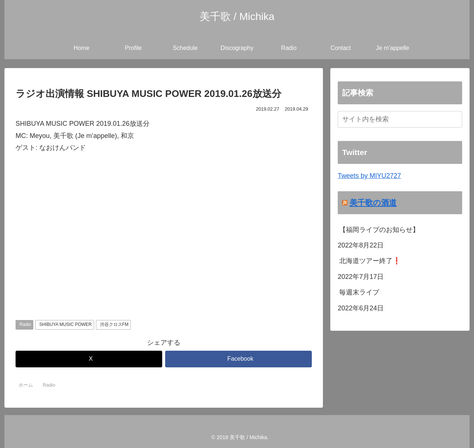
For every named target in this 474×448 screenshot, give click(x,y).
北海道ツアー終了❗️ (370, 261)
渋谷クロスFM (114, 324)
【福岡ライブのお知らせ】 (379, 229)
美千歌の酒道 (373, 202)
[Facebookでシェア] (238, 359)
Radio (25, 324)
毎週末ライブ (359, 292)
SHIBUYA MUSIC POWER (65, 324)
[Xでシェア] (89, 359)
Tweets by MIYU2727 (369, 175)
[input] (400, 119)
